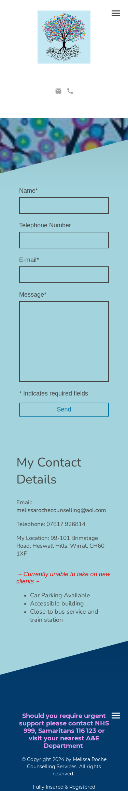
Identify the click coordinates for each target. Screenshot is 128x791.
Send (64, 409)
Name (28, 190)
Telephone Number (45, 225)
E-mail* (29, 260)
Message (32, 294)
